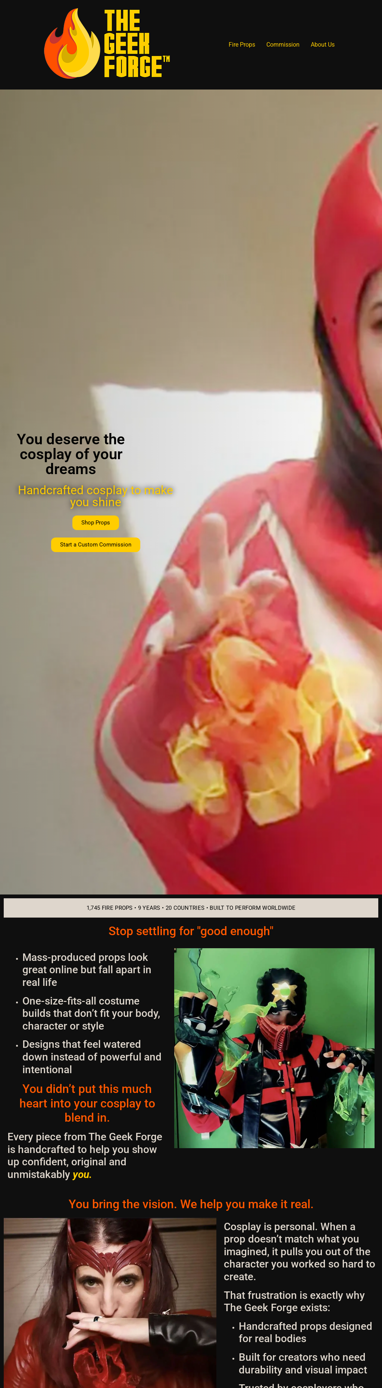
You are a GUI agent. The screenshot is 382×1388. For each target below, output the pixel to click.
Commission (283, 44)
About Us (323, 44)
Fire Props (242, 44)
